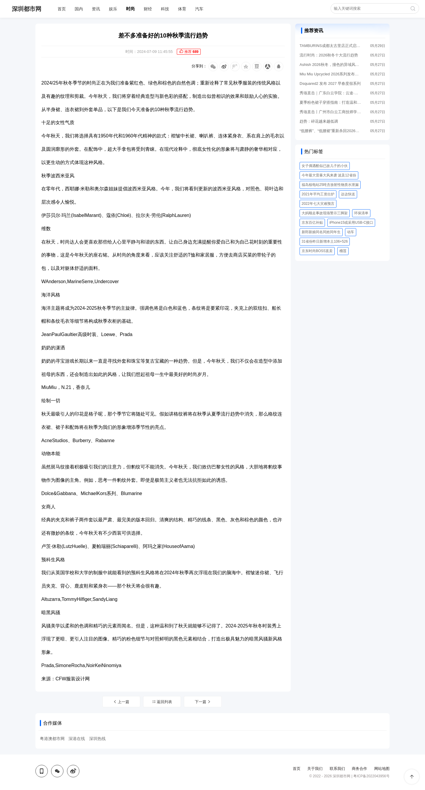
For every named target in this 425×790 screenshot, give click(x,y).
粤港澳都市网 (52, 738)
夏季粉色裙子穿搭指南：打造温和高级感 (331, 102)
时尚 (130, 8)
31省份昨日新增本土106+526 (325, 241)
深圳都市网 (26, 9)
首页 (62, 9)
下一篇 (203, 702)
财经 (148, 9)
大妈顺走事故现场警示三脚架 (325, 213)
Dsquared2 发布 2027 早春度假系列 (330, 83)
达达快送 (348, 194)
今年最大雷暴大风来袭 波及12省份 (329, 175)
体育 (182, 9)
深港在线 (76, 738)
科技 (165, 9)
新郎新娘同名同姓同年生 (321, 232)
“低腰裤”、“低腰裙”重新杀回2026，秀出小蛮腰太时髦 (331, 131)
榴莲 (342, 251)
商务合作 (359, 768)
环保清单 (361, 213)
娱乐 (113, 9)
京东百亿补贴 (312, 222)
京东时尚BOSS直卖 (317, 251)
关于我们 (315, 768)
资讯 (96, 9)
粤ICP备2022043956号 (371, 776)
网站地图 (382, 768)
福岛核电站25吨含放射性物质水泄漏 (330, 185)
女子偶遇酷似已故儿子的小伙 (325, 166)
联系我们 (337, 768)
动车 (350, 232)
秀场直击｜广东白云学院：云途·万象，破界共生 (331, 93)
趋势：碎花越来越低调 (319, 121)
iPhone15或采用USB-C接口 (351, 222)
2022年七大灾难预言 (318, 204)
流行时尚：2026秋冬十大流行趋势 (329, 55)
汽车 (199, 9)
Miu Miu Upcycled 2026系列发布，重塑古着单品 (331, 74)
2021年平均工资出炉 (318, 194)
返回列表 (162, 702)
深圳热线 (97, 738)
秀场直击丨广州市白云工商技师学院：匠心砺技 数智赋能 (331, 112)
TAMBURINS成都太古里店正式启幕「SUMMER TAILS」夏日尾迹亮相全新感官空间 (331, 45)
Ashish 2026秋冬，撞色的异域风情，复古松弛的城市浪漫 (331, 64)
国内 (79, 9)
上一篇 (121, 702)
